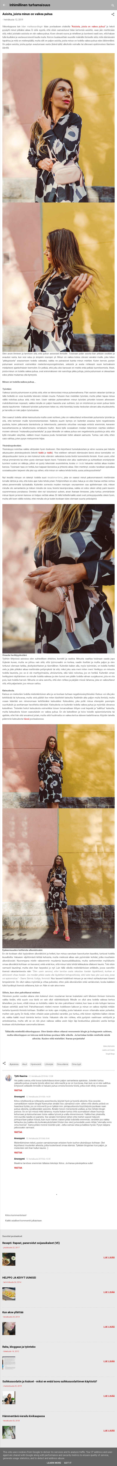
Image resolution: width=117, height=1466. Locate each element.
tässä (26, 719)
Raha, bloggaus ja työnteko (19, 1346)
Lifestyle (49, 1064)
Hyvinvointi (36, 1064)
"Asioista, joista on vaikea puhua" (88, 26)
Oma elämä (62, 1064)
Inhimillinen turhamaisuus (29, 5)
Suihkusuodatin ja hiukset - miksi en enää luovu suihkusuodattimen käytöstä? (49, 1381)
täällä (41, 452)
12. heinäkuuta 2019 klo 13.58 (41, 1076)
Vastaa (18, 1090)
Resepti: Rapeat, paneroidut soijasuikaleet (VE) (31, 1242)
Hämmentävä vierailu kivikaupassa (23, 1416)
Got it (68, 1463)
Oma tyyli (76, 1064)
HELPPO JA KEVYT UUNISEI (19, 1277)
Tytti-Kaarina (20, 1076)
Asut (24, 1064)
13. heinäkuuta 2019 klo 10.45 (38, 1159)
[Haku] (113, 5)
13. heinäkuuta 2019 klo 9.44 (37, 1138)
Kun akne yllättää (12, 1312)
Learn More (54, 1463)
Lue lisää (109, 1257)
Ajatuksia (14, 1064)
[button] (113, 15)
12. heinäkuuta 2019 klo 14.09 (38, 1097)
